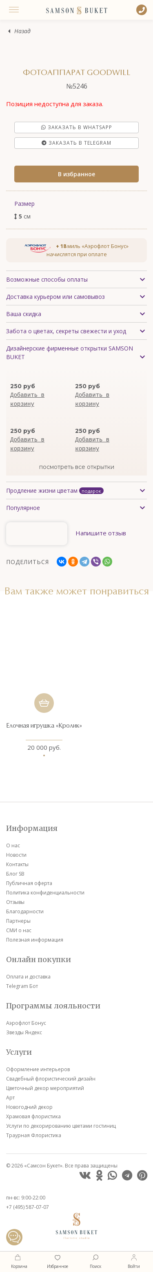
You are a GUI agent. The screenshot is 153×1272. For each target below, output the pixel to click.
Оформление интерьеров (38, 1069)
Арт (10, 1097)
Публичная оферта (29, 883)
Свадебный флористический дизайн (50, 1078)
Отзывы (15, 902)
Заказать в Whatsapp (76, 127)
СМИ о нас (18, 930)
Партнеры (18, 920)
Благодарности (25, 911)
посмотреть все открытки (76, 467)
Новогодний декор (29, 1107)
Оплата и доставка (28, 976)
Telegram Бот (22, 986)
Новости (16, 854)
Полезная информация (34, 939)
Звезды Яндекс (24, 1032)
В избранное (76, 174)
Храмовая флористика (33, 1116)
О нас (13, 845)
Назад (22, 31)
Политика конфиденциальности (45, 892)
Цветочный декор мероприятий (45, 1088)
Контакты (17, 864)
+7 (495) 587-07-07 (27, 1207)
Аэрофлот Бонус (26, 1022)
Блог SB (15, 873)
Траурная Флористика (33, 1135)
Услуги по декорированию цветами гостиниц (61, 1125)
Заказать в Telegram (76, 142)
